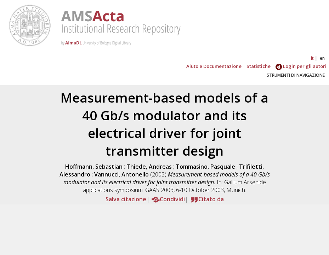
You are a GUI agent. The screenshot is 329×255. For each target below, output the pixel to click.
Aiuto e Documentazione (214, 66)
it (312, 58)
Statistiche (258, 66)
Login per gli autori (301, 66)
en (322, 58)
